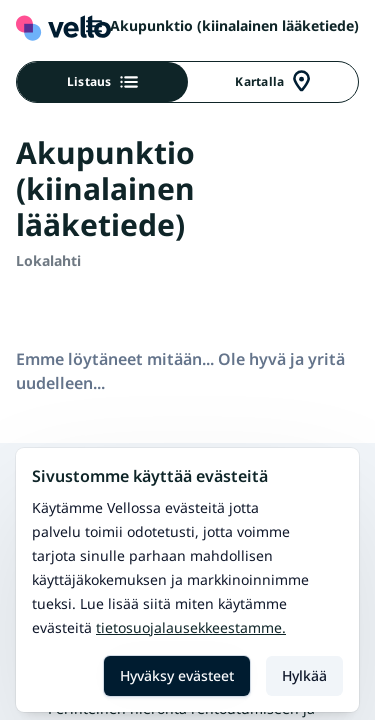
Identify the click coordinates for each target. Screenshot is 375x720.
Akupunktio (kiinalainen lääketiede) (222, 25)
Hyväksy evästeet (177, 675)
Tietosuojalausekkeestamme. (191, 627)
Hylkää (304, 675)
